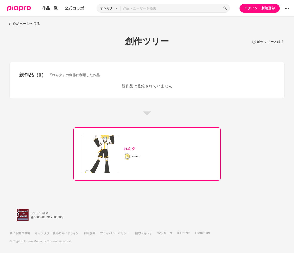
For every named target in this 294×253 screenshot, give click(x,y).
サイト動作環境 (20, 233)
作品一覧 (50, 8)
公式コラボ (74, 8)
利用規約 (89, 233)
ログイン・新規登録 (259, 8)
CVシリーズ (165, 233)
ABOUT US (202, 233)
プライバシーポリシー (115, 233)
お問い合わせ (143, 233)
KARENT (183, 233)
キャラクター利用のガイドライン (57, 233)
